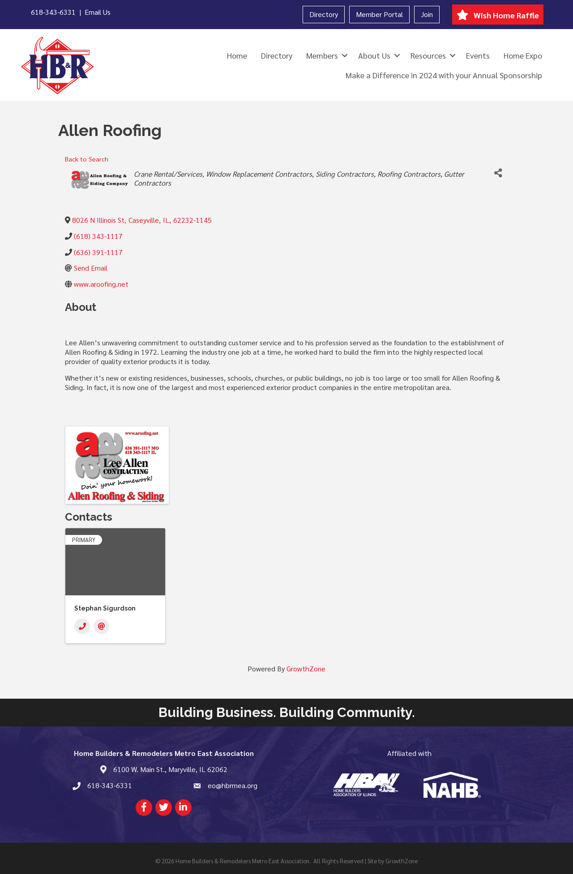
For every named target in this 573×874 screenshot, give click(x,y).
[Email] (101, 626)
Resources (428, 55)
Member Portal (379, 14)
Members (322, 55)
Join (427, 14)
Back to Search (86, 159)
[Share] (498, 173)
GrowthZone (305, 668)
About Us (374, 55)
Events (478, 55)
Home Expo (523, 55)
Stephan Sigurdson (105, 608)
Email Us (98, 12)
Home (237, 55)
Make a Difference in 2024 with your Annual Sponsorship (444, 75)
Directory (323, 14)
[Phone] (82, 626)
